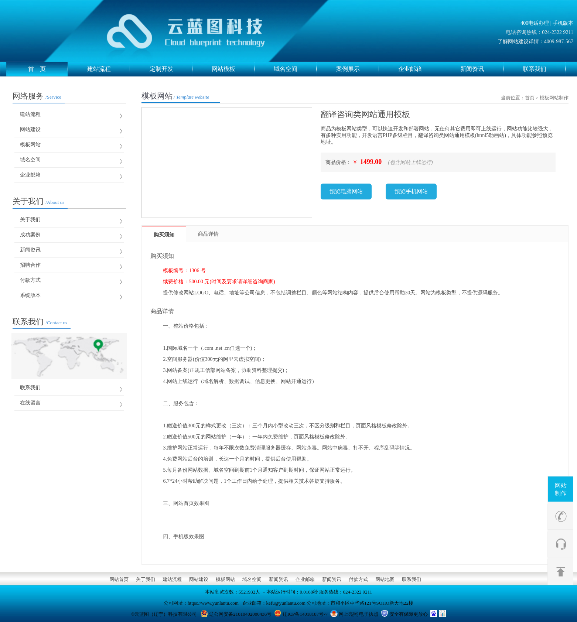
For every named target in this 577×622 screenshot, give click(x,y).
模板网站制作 (554, 97)
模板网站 (30, 144)
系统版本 (30, 295)
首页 (530, 97)
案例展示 (357, 69)
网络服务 (37, 96)
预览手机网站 (411, 191)
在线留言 (30, 403)
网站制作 (561, 489)
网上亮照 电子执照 (358, 614)
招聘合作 (30, 265)
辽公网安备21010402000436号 (240, 614)
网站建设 (30, 129)
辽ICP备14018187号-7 (305, 614)
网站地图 (385, 579)
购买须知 (164, 234)
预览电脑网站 (346, 191)
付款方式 (30, 280)
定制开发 (171, 69)
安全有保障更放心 (408, 614)
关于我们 (38, 201)
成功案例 (30, 234)
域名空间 (295, 69)
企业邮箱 (419, 69)
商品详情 (208, 234)
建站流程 (108, 69)
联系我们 (544, 69)
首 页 (48, 69)
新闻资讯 (481, 69)
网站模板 (233, 69)
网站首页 (119, 579)
